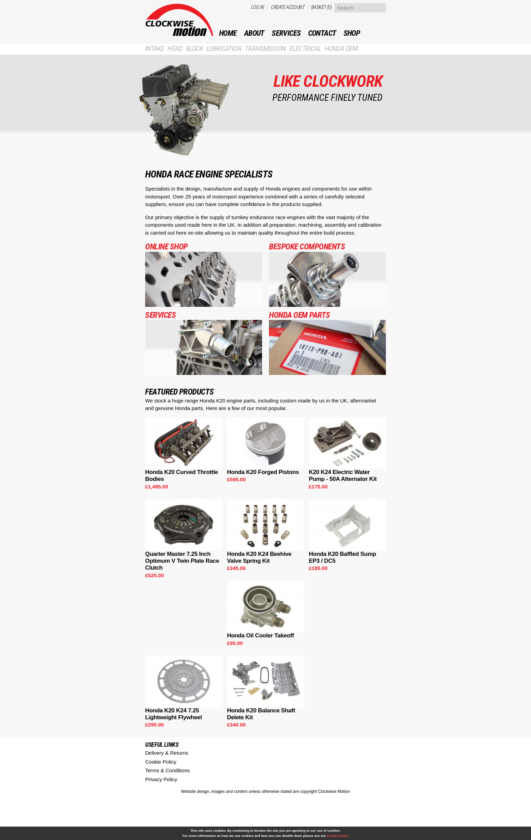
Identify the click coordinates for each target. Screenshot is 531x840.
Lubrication (224, 48)
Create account (288, 7)
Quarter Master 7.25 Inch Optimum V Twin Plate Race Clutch (182, 561)
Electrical (305, 48)
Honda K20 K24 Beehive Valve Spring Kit (259, 557)
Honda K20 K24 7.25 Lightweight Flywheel (173, 714)
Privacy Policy (161, 779)
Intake (154, 48)
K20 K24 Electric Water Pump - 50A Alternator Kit (343, 475)
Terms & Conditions (167, 770)
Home (228, 33)
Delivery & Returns (166, 753)
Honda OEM (341, 48)
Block (194, 48)
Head (174, 48)
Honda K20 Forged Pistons (263, 472)
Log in (257, 7)
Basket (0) (321, 7)
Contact (322, 33)
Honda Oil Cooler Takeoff (260, 635)
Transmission (265, 48)
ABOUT (254, 33)
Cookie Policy (160, 762)
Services (286, 33)
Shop (352, 33)
